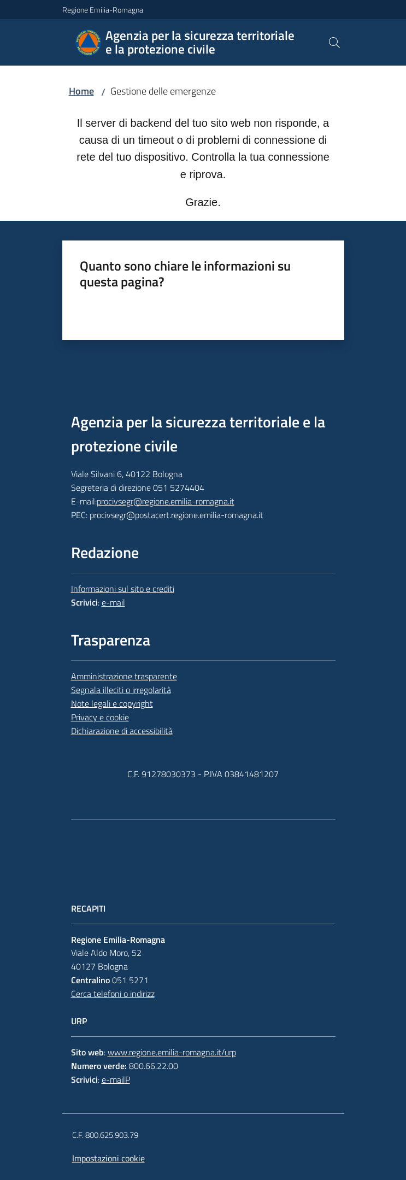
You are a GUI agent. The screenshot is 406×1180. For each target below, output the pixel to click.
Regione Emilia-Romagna (102, 9)
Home (81, 91)
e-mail (113, 602)
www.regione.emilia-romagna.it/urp (172, 1052)
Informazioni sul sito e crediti (122, 588)
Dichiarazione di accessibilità (122, 730)
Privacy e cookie (100, 717)
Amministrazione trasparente (124, 676)
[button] (334, 42)
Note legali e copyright (112, 703)
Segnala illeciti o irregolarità (121, 689)
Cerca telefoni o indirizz (113, 993)
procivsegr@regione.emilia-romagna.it (165, 501)
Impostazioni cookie (108, 1158)
